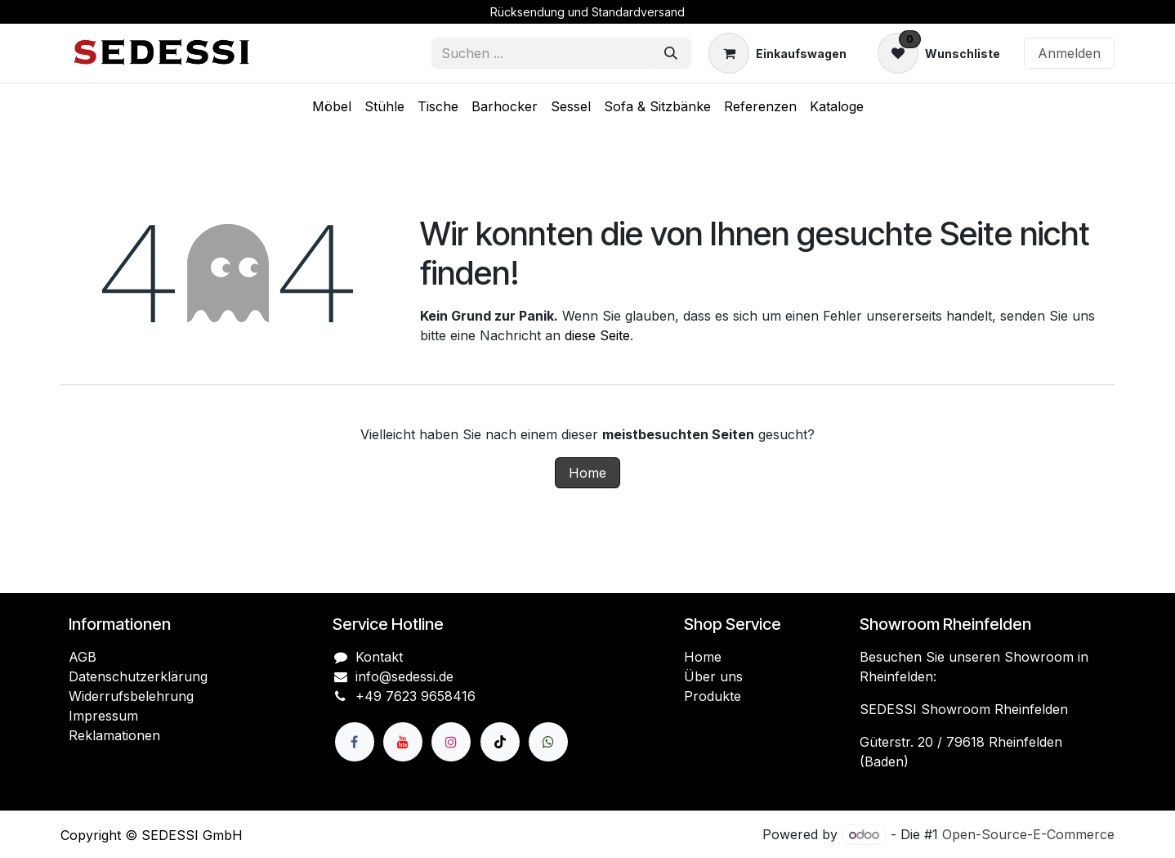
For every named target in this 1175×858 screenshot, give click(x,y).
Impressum (103, 716)
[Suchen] (670, 53)
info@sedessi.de (404, 676)
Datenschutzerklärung (138, 676)
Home (587, 473)
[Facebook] (354, 741)
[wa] (548, 741)
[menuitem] (332, 106)
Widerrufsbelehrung (131, 696)
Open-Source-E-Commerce (1028, 834)
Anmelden (1069, 53)
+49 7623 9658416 (415, 696)
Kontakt (379, 657)
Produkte (712, 696)
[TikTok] (500, 741)
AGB (82, 657)
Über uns (713, 676)
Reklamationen (114, 735)
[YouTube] (402, 741)
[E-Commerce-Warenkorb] (777, 53)
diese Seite (597, 335)
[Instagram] (451, 741)
